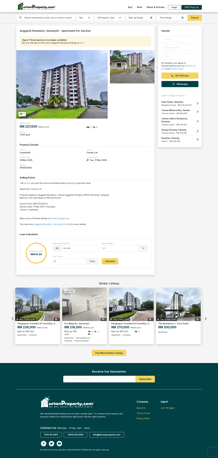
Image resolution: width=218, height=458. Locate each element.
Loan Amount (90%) (61, 243)
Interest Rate (107, 243)
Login (174, 7)
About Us (141, 408)
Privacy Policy (176, 69)
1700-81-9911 (51, 434)
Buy (130, 7)
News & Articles (156, 7)
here (82, 43)
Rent (139, 7)
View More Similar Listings (109, 353)
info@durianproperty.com (107, 434)
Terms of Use (143, 413)
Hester (27, 183)
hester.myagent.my (60, 218)
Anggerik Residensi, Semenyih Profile (52, 224)
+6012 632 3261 (75, 434)
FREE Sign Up (192, 7)
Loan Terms (58, 256)
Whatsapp (180, 84)
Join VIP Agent (168, 408)
